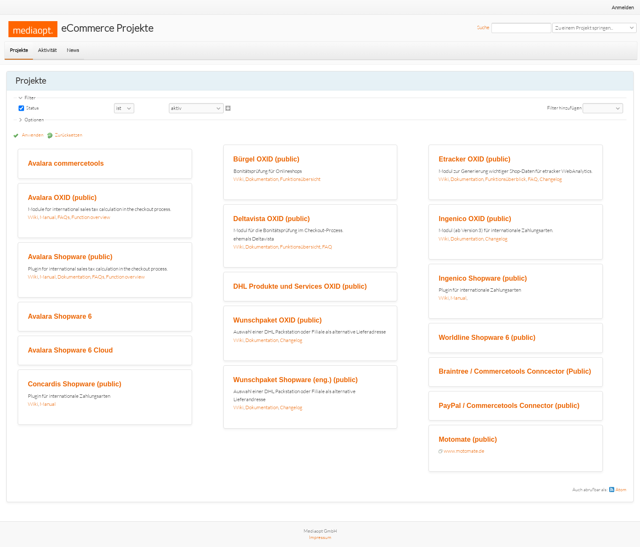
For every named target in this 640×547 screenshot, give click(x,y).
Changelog (291, 340)
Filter (29, 98)
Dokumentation (73, 277)
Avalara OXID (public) (62, 197)
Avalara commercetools (66, 163)
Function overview (90, 217)
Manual (48, 217)
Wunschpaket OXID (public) (277, 320)
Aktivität (47, 50)
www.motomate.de (464, 451)
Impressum (320, 537)
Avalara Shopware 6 (60, 316)
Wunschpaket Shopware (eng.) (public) (295, 379)
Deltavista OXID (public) (271, 218)
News (73, 50)
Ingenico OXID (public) (475, 218)
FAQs (63, 217)
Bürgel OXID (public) (266, 159)
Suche (483, 27)
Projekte (19, 50)
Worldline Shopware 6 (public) (487, 337)
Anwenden (32, 135)
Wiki (33, 217)
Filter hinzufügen (564, 108)
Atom (621, 489)
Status (32, 108)
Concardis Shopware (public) (74, 384)
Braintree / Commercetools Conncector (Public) (515, 371)
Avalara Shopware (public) (70, 256)
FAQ (327, 246)
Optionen (34, 120)
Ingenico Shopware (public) (483, 278)
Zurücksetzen (68, 135)
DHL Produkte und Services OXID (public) (300, 286)
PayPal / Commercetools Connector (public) (509, 405)
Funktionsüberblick (505, 179)
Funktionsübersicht (300, 179)
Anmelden (623, 7)
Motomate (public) (468, 439)
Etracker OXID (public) (474, 159)
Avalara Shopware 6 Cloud (70, 350)
